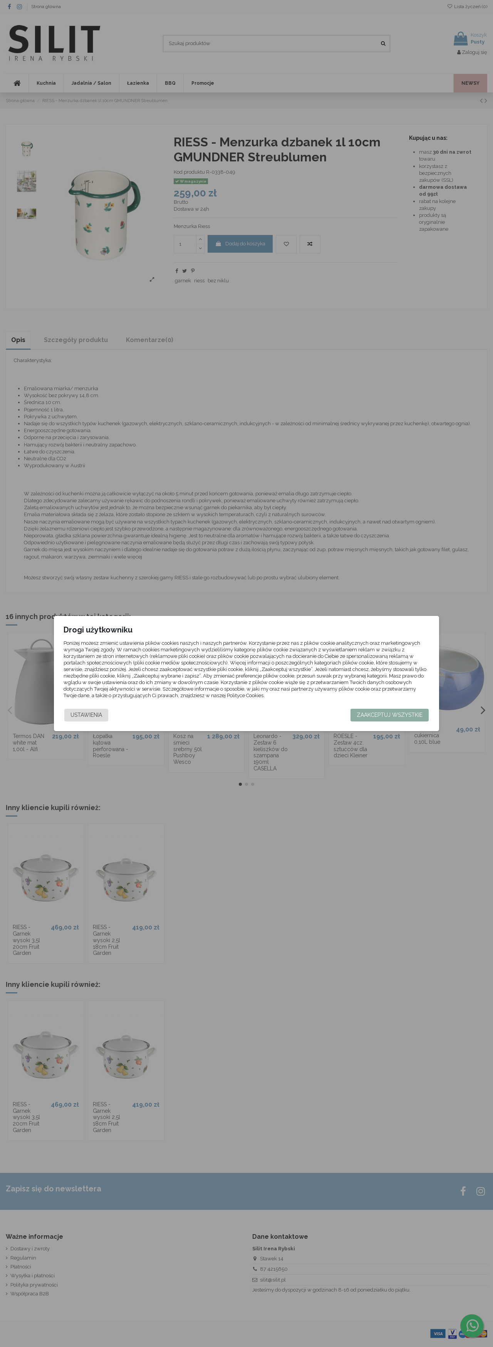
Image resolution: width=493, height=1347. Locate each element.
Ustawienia (91, 715)
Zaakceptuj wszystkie (385, 715)
